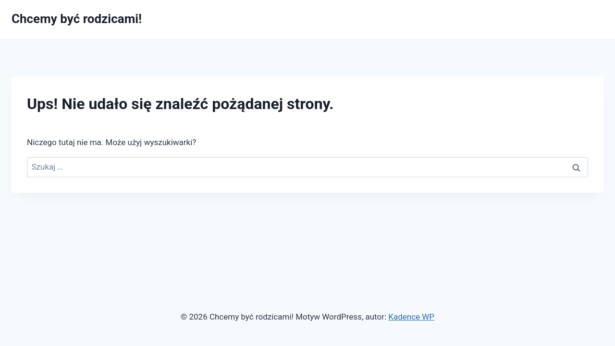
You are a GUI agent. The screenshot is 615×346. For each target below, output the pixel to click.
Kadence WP (411, 316)
